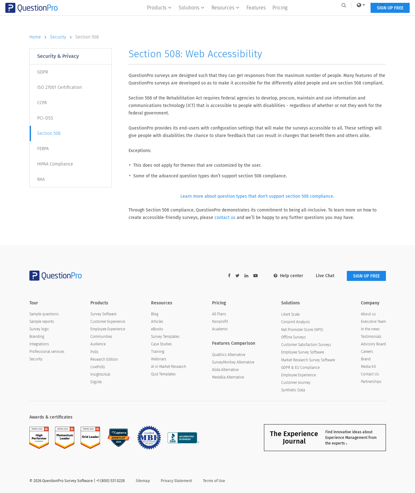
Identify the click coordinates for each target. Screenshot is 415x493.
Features (256, 18)
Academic (220, 329)
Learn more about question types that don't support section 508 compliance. (257, 196)
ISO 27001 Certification (59, 87)
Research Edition (104, 359)
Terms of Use (214, 481)
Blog (154, 314)
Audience (98, 344)
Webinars (158, 359)
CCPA (42, 102)
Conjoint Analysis (295, 322)
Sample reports (41, 321)
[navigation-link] (355, 5)
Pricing (279, 18)
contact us (225, 217)
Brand (366, 359)
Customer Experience (107, 321)
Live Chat (325, 275)
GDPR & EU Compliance (300, 367)
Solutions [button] (192, 18)
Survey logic (39, 329)
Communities (101, 336)
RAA (41, 179)
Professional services (46, 351)
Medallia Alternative (228, 377)
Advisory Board (373, 344)
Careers (367, 351)
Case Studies (161, 344)
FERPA (43, 148)
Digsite (96, 382)
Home (39, 37)
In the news (370, 329)
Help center (288, 275)
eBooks (157, 329)
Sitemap (143, 481)
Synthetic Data (293, 390)
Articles (157, 321)
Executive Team (373, 321)
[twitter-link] (237, 275)
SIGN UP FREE (366, 18)
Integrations (39, 344)
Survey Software (103, 314)
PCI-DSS (45, 118)
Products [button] (159, 18)
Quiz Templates (163, 374)
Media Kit (368, 366)
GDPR (42, 72)
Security (62, 37)
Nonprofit (220, 321)
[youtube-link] (255, 275)
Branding (36, 336)
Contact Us (370, 374)
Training (157, 351)
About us (368, 314)
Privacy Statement (176, 481)
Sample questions (44, 314)
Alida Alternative (225, 370)
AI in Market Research (168, 366)
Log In (377, 5)
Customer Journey (296, 382)
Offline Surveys (293, 337)
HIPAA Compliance (55, 164)
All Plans (219, 314)
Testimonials (371, 336)
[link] (336, 5)
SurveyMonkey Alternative (233, 362)
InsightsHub (100, 374)
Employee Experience (107, 329)
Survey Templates (165, 336)
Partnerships (371, 381)
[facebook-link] (229, 275)
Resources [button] (225, 18)
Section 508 (87, 37)
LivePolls (97, 367)
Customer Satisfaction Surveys (306, 345)
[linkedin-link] (246, 275)
